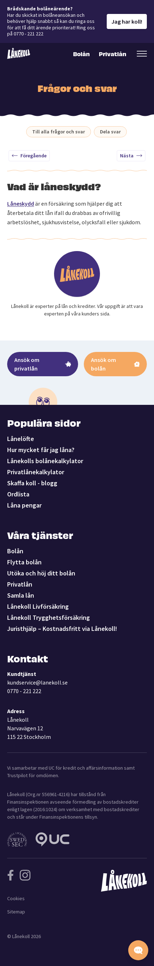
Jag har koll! (126, 21)
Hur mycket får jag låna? (40, 450)
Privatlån (112, 53)
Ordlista (18, 494)
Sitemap (16, 911)
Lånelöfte (20, 439)
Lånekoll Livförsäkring (38, 606)
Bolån (81, 53)
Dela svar (110, 131)
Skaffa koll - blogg (32, 483)
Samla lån (20, 595)
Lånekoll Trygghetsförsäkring (48, 617)
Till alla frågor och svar (58, 131)
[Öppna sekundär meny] (142, 53)
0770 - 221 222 (24, 691)
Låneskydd (20, 203)
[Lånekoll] (18, 53)
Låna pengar (24, 505)
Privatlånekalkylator (35, 472)
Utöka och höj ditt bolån (41, 573)
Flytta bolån (24, 562)
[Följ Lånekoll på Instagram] (25, 875)
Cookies (16, 898)
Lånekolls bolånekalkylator (45, 461)
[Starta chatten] (138, 950)
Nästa (131, 155)
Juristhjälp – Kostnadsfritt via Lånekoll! (62, 628)
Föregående (29, 155)
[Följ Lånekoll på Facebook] (10, 875)
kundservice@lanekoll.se (37, 682)
